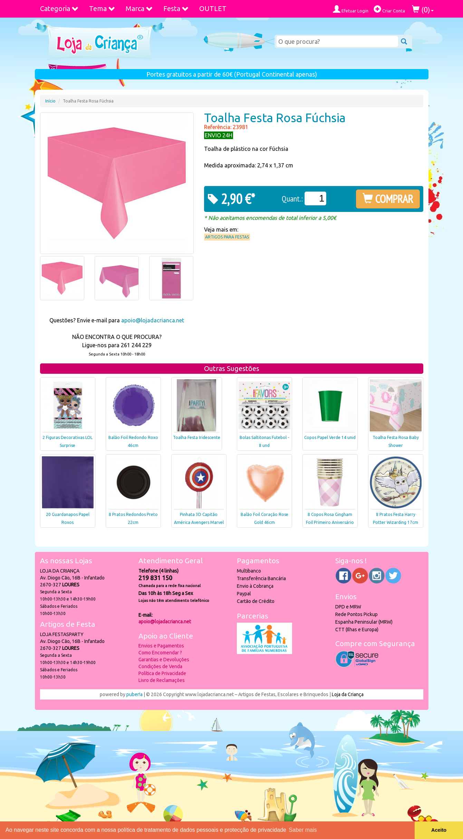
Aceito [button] (438, 830)
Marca (139, 8)
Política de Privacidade (162, 673)
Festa (176, 8)
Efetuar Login (350, 9)
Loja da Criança (348, 694)
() (423, 9)
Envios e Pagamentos (161, 645)
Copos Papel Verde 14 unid (330, 437)
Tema (102, 8)
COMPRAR (388, 199)
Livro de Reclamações (161, 680)
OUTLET (212, 8)
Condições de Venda (160, 666)
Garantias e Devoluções (163, 659)
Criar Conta (389, 9)
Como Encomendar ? (160, 652)
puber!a (134, 694)
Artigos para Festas (227, 237)
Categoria (59, 8)
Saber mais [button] (303, 830)
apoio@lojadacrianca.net (152, 320)
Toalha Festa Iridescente (196, 437)
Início (50, 101)
